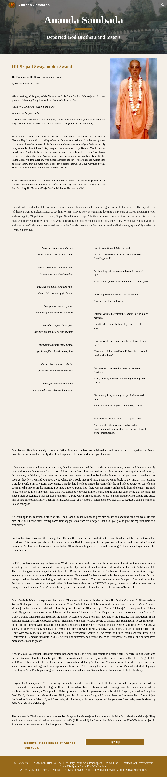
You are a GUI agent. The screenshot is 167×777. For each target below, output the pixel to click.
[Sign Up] (115, 742)
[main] (83, 27)
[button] (4, 5)
